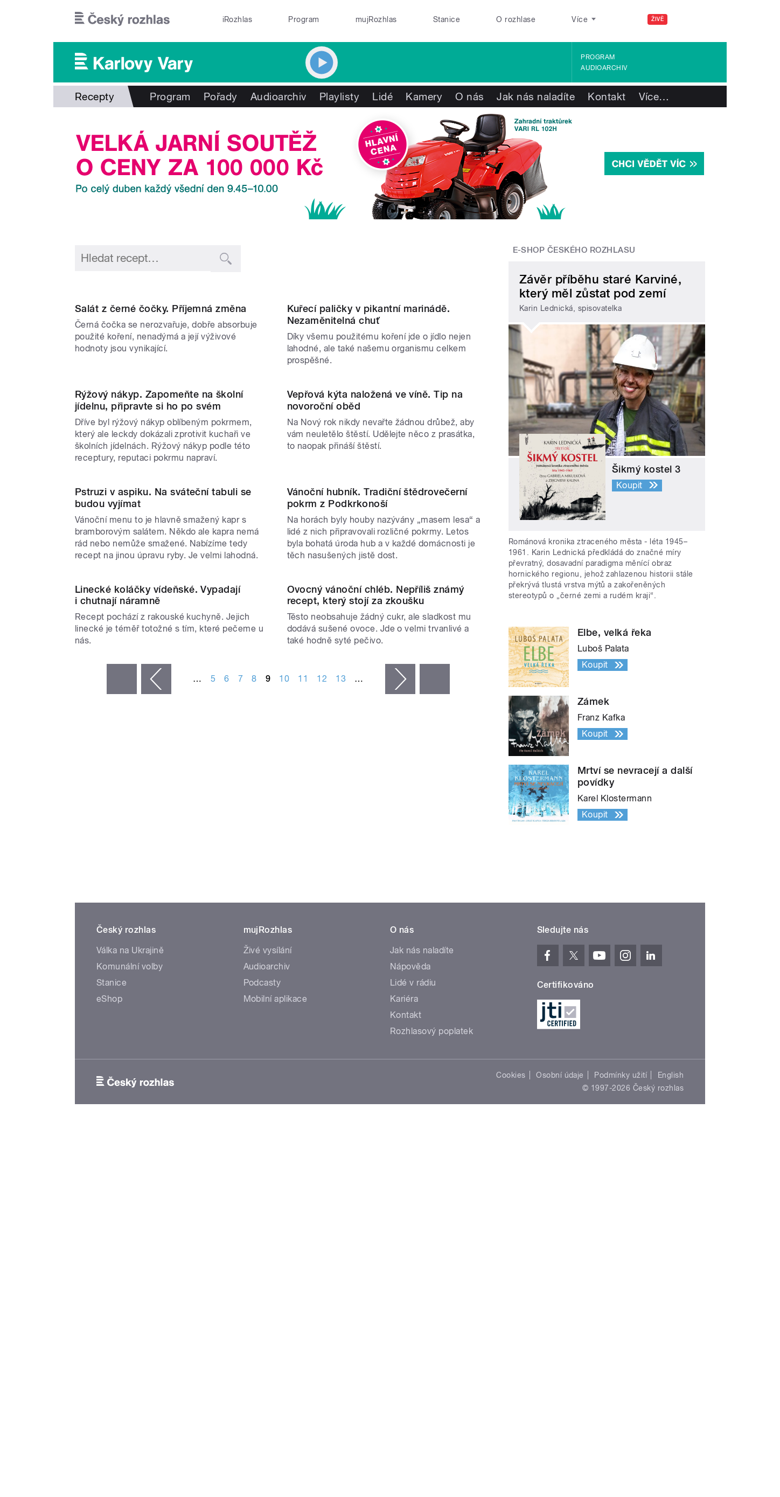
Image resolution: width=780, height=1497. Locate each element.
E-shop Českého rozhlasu (574, 250)
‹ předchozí (156, 1118)
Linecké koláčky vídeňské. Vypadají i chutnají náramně (157, 1033)
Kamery (424, 96)
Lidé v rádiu (413, 1264)
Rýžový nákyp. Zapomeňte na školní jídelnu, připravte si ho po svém (159, 618)
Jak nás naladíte (536, 96)
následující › (400, 1118)
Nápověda (410, 1248)
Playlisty (339, 96)
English (671, 1357)
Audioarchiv (604, 68)
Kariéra (404, 1281)
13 (341, 1117)
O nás (469, 96)
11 (303, 1117)
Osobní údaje (560, 1357)
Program (303, 19)
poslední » (435, 1118)
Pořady (221, 96)
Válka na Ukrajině (130, 1232)
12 (322, 1117)
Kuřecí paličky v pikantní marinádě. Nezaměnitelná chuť (368, 423)
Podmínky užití (620, 1357)
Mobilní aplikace (275, 1281)
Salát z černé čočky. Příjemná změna (161, 418)
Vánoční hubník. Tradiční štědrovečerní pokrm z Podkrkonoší (377, 826)
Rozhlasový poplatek (431, 1313)
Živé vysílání (267, 1232)
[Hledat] (690, 19)
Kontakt (606, 96)
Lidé (382, 96)
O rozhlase (515, 19)
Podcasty (262, 1264)
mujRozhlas (376, 19)
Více (654, 96)
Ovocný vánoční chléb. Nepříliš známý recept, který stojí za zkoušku (375, 1033)
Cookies (510, 1357)
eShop (109, 1281)
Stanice (446, 19)
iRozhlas (237, 19)
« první (122, 1118)
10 (284, 1117)
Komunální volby (129, 1248)
